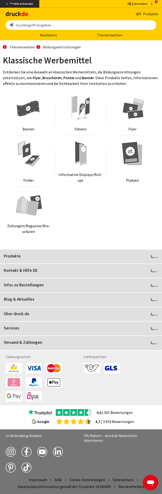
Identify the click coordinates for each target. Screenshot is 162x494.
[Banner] (29, 113)
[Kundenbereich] (137, 4)
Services (81, 328)
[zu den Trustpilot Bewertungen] (40, 412)
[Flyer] (132, 113)
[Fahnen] (81, 113)
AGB (58, 479)
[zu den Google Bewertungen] (73, 421)
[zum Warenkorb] (153, 3)
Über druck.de (81, 314)
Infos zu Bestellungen (81, 285)
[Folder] (29, 161)
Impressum (38, 479)
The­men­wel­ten (109, 35)
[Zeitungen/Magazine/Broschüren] (29, 212)
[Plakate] (132, 161)
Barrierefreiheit (131, 486)
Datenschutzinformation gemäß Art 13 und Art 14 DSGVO (64, 486)
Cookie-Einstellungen (87, 479)
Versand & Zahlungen (81, 343)
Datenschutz (123, 479)
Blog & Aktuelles (81, 300)
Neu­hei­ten (48, 35)
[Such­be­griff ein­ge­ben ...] (85, 25)
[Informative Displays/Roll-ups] (81, 161)
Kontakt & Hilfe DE (81, 271)
